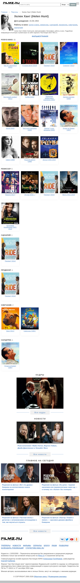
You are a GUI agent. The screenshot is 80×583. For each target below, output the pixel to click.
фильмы (27, 545)
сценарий (53, 25)
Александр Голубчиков (52, 559)
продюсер (63, 25)
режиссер (44, 25)
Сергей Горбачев (8, 561)
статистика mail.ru (35, 548)
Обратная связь (40, 576)
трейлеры (6, 545)
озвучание (72, 25)
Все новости (40, 454)
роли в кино (34, 25)
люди (54, 545)
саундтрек (18, 28)
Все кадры (40, 412)
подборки (63, 545)
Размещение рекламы (57, 576)
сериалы (37, 545)
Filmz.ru (41, 556)
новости (17, 545)
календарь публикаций (12, 548)
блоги (46, 545)
